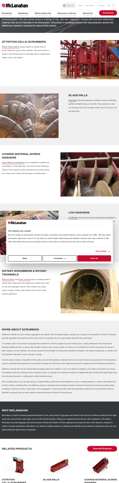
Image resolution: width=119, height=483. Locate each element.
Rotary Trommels (24, 279)
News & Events (90, 6)
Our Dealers (101, 6)
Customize (60, 258)
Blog (108, 6)
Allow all (94, 258)
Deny (25, 258)
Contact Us (108, 13)
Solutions (23, 13)
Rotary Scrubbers (8, 279)
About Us (88, 13)
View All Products (102, 448)
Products (7, 13)
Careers (80, 6)
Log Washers (73, 217)
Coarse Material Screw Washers (13, 162)
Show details (101, 251)
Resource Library (67, 13)
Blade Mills (72, 100)
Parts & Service (43, 13)
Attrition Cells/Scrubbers (10, 47)
